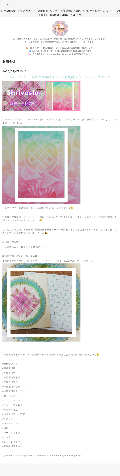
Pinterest (53, 14)
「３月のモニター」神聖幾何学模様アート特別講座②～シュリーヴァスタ (56, 77)
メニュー (8, 4)
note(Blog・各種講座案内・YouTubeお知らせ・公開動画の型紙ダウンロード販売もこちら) (57, 10)
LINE (65, 14)
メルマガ (75, 14)
